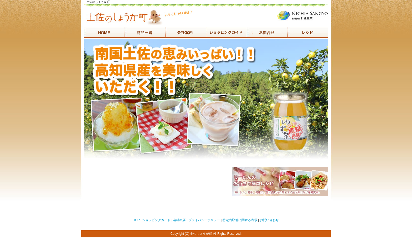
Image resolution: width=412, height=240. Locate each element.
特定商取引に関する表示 (240, 220)
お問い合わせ (269, 220)
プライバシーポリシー (204, 220)
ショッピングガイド (156, 220)
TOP (136, 220)
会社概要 (179, 220)
